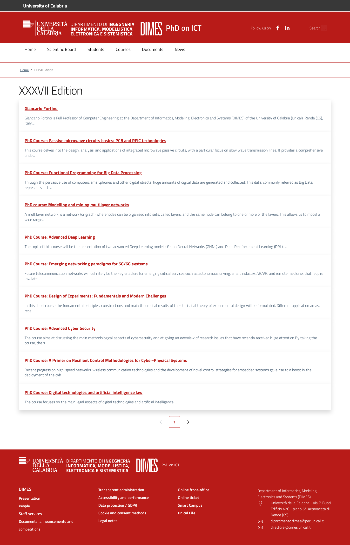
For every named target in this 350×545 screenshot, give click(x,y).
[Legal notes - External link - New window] (135, 520)
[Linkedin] (276, 28)
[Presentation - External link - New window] (56, 498)
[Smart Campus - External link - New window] (215, 505)
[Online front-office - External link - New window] (215, 490)
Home (24, 69)
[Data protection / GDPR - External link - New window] (135, 505)
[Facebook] (266, 28)
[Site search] (321, 28)
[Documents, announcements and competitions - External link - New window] (56, 525)
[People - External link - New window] (56, 506)
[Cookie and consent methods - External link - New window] (135, 513)
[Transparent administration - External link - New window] (135, 490)
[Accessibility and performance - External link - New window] (135, 497)
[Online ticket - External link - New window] (215, 497)
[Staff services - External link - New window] (56, 513)
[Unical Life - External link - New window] (215, 513)
